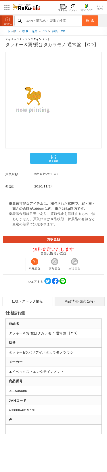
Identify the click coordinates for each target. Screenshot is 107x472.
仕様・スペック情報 (27, 302)
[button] (5, 101)
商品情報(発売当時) (80, 302)
